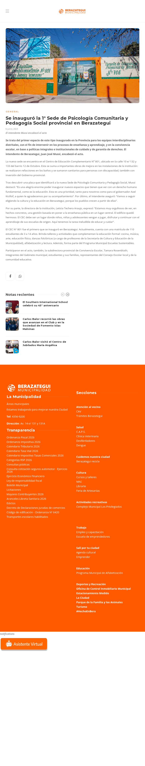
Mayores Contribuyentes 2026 (25, 494)
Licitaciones (14, 489)
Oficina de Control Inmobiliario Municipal (103, 588)
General (12, 111)
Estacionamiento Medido (92, 593)
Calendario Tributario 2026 (23, 446)
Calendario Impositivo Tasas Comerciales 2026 (35, 455)
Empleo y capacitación (90, 532)
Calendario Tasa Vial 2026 (22, 451)
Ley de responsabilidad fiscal (24, 480)
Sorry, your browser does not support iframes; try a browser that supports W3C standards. (28, 678)
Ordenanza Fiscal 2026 (20, 437)
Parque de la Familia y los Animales (99, 602)
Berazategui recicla (87, 461)
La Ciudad (82, 597)
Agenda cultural (86, 552)
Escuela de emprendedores (93, 536)
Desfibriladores (85, 441)
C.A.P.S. (80, 432)
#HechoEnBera (86, 611)
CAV (78, 411)
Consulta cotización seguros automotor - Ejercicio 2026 (37, 470)
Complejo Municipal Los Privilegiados (99, 506)
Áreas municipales (18, 404)
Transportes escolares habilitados (27, 517)
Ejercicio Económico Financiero (26, 476)
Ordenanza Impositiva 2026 (23, 442)
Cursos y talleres (86, 477)
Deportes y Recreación (91, 584)
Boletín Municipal (17, 485)
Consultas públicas (18, 464)
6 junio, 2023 (12, 129)
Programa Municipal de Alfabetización (99, 573)
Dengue (81, 445)
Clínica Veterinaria (87, 436)
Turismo (81, 607)
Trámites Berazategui (89, 416)
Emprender (83, 557)
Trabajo (81, 527)
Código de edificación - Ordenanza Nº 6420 (33, 512)
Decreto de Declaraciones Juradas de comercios (36, 508)
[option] (38, 326)
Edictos (11, 503)
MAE (79, 481)
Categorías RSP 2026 (19, 460)
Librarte (81, 486)
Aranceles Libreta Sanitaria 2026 (26, 499)
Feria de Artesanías (88, 490)
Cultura (81, 472)
